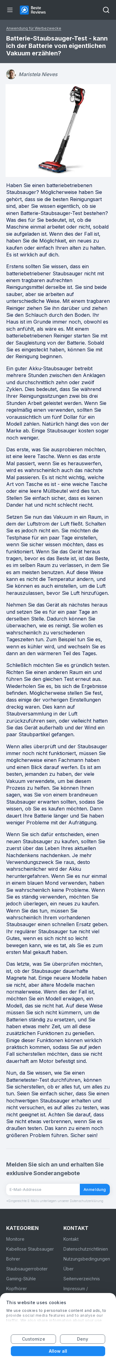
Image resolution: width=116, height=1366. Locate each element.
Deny (82, 1339)
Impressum (74, 1288)
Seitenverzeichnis (81, 1278)
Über (68, 1268)
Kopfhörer (16, 1288)
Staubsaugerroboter (27, 1268)
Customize (33, 1339)
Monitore (15, 1239)
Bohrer (13, 1258)
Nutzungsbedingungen (86, 1258)
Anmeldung (95, 1189)
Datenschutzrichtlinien (85, 1249)
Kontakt (71, 1239)
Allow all (58, 1351)
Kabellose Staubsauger (30, 1249)
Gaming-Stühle (21, 1278)
